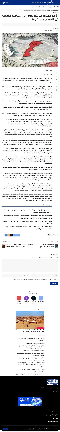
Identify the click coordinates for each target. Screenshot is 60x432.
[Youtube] (19, 302)
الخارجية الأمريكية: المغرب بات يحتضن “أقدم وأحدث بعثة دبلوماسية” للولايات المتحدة (28, 215)
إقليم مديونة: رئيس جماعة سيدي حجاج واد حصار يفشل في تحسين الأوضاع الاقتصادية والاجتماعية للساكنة (31, 367)
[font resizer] (7, 3)
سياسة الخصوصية (36, 428)
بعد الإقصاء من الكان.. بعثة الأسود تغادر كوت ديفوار (30, 376)
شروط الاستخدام (27, 428)
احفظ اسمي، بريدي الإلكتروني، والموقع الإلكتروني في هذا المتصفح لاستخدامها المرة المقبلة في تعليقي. (34, 281)
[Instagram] (26, 302)
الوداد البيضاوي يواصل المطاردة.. (35, 345)
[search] (9, 2)
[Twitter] (33, 302)
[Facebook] (41, 302)
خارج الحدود (41, 330)
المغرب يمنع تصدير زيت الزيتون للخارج (33, 353)
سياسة (55, 12)
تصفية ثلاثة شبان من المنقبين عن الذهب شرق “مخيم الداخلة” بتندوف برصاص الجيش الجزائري (30, 334)
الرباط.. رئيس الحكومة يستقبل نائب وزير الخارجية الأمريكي (36, 218)
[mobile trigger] (57, 2)
